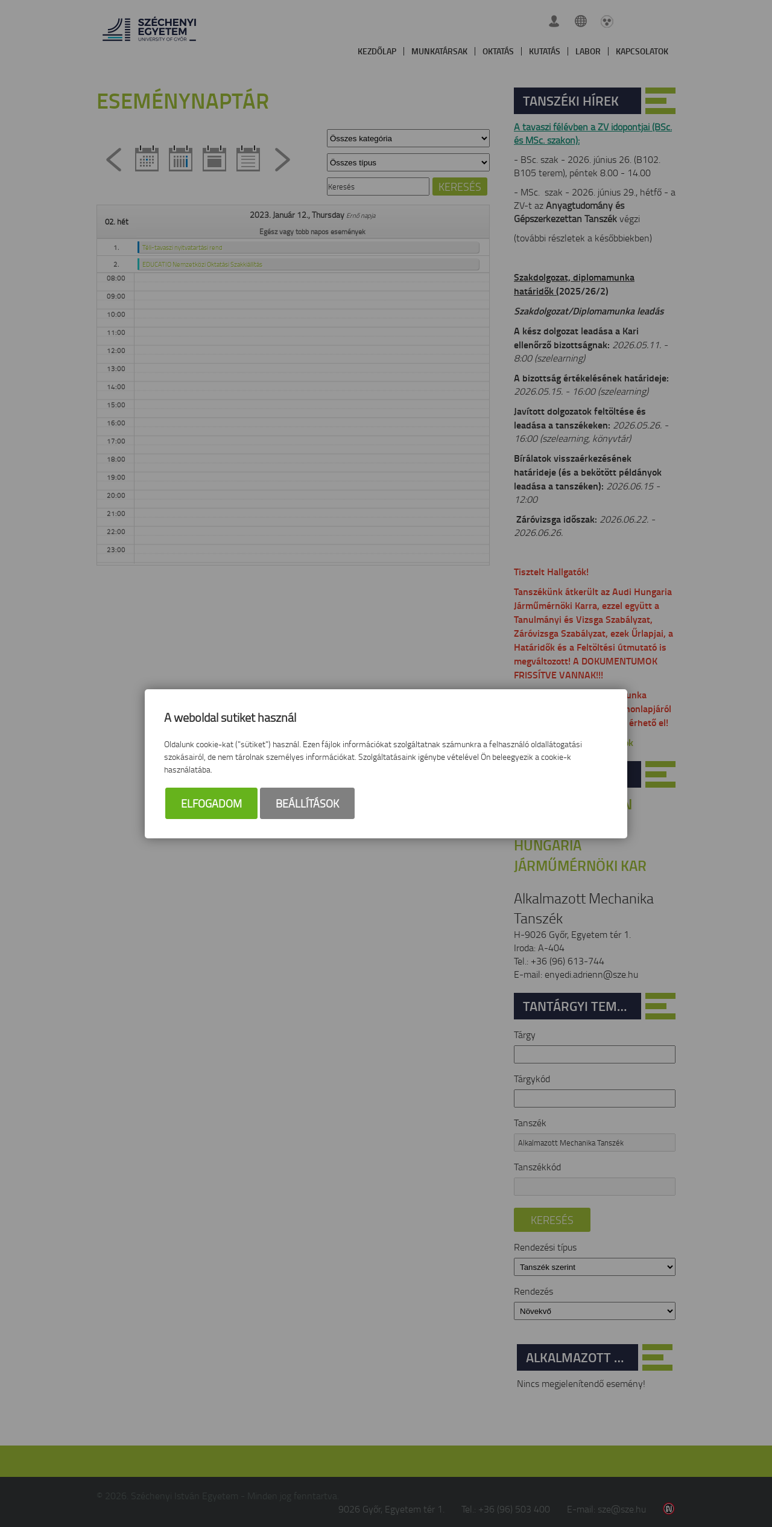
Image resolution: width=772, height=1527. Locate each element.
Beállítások (307, 803)
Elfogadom (211, 803)
